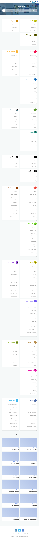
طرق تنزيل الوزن (14, 208)
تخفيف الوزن (15, 202)
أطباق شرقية (33, 385)
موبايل (35, 429)
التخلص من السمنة (14, 194)
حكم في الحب (33, 354)
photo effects (33, 161)
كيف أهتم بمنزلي (14, 426)
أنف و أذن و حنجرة (33, 194)
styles (16, 166)
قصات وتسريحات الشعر (13, 285)
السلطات (34, 390)
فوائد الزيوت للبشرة (32, 329)
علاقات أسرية (33, 69)
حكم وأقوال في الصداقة (32, 362)
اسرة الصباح (34, 24)
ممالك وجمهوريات (14, 127)
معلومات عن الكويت (32, 30)
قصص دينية (34, 38)
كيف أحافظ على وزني (13, 216)
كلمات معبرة (15, 365)
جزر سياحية (15, 116)
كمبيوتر (34, 421)
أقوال (35, 346)
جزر (35, 99)
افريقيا (35, 88)
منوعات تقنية (33, 423)
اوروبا (35, 97)
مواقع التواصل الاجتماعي (31, 426)
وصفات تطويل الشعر (13, 290)
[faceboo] (23, 530)
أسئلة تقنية (34, 404)
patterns (16, 163)
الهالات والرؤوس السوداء (32, 307)
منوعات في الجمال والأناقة (31, 332)
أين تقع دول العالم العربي (13, 407)
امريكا (35, 94)
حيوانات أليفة (15, 63)
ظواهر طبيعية (33, 252)
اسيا (35, 86)
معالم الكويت (33, 27)
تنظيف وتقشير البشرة (32, 316)
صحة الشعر (15, 280)
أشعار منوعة (34, 271)
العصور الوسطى (14, 30)
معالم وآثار (15, 124)
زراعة (35, 246)
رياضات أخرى (34, 138)
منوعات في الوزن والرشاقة (12, 219)
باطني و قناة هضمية (32, 202)
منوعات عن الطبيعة (32, 255)
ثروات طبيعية (33, 241)
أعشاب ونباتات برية (14, 55)
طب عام (34, 205)
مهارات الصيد (33, 149)
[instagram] (16, 530)
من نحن (13, 533)
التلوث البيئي (33, 233)
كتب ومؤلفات (33, 290)
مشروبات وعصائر (33, 393)
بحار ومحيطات (33, 238)
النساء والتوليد (33, 200)
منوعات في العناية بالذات (31, 335)
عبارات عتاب (15, 357)
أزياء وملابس (34, 305)
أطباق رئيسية (33, 379)
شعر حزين (34, 274)
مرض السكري (33, 219)
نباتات (16, 74)
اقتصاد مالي (34, 175)
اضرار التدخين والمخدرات (13, 191)
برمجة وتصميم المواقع (32, 412)
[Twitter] (19, 530)
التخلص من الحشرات (32, 55)
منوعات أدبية (33, 296)
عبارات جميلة (15, 351)
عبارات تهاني (15, 349)
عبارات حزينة (15, 354)
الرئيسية (31, 533)
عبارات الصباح (15, 346)
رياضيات (34, 116)
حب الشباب (34, 321)
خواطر (35, 365)
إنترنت (35, 407)
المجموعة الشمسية (32, 236)
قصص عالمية (33, 41)
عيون (35, 210)
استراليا (34, 83)
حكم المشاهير (33, 351)
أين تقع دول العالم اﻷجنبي (12, 404)
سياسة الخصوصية (18, 533)
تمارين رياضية (33, 136)
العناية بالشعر (15, 266)
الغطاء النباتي (15, 58)
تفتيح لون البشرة (33, 313)
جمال (35, 318)
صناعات (34, 177)
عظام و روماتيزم (33, 208)
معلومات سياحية (33, 102)
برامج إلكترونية (33, 410)
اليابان (35, 91)
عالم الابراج (34, 66)
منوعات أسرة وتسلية (32, 74)
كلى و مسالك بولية (32, 216)
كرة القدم (34, 144)
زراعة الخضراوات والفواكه (32, 249)
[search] (3, 10)
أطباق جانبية (33, 374)
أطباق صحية (34, 387)
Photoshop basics (33, 163)
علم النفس (34, 119)
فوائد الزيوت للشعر (14, 282)
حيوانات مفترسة (14, 66)
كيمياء (35, 127)
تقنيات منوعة (33, 418)
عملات (35, 180)
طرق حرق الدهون (14, 210)
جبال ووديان (34, 244)
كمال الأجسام (33, 147)
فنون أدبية (34, 288)
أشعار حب (34, 269)
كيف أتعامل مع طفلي (13, 415)
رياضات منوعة (33, 141)
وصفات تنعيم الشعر (14, 296)
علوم (35, 122)
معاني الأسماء (33, 72)
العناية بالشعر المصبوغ (13, 271)
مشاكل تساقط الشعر (13, 288)
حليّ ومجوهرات (33, 327)
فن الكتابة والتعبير (32, 285)
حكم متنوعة (34, 357)
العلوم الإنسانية (33, 113)
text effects (34, 166)
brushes (16, 161)
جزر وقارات (15, 119)
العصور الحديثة (14, 24)
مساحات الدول (15, 122)
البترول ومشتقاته (33, 230)
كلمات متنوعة (15, 362)
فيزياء (35, 124)
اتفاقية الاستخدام (25, 533)
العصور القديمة (14, 27)
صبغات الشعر (15, 277)
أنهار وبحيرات (33, 227)
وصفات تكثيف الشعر (13, 293)
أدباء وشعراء (34, 266)
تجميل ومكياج (33, 310)
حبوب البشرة (33, 324)
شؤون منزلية (33, 61)
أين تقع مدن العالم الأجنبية (12, 410)
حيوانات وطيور (14, 69)
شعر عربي (34, 277)
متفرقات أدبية (33, 293)
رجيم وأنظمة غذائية (14, 205)
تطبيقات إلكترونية (32, 415)
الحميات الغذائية (14, 200)
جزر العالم (15, 113)
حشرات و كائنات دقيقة (13, 61)
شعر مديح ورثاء (33, 282)
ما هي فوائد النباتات (13, 429)
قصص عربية (34, 44)
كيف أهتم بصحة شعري (13, 423)
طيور (16, 72)
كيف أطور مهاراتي (14, 418)
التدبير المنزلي (33, 58)
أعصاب (35, 191)
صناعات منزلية (33, 63)
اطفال (35, 197)
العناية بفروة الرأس (14, 274)
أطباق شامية (33, 382)
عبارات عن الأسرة (14, 360)
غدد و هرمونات (33, 213)
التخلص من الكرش (14, 197)
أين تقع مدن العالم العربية (12, 412)
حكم (35, 349)
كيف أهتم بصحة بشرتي (13, 421)
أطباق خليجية (33, 376)
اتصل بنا (9, 533)
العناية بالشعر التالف (13, 269)
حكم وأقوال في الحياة (32, 360)
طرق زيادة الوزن (14, 213)
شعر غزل (34, 280)
